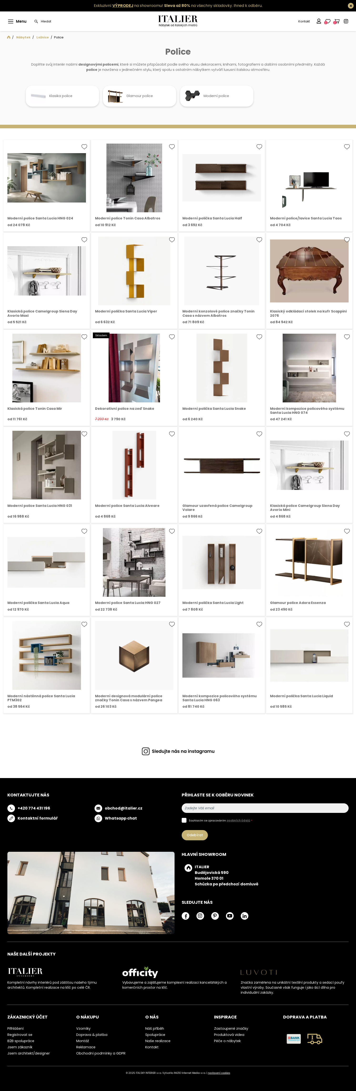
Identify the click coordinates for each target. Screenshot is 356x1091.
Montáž (82, 1041)
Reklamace (85, 1047)
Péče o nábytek (227, 1041)
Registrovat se (19, 1034)
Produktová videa (229, 1034)
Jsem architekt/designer (28, 1053)
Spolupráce (155, 1034)
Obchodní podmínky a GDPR (100, 1053)
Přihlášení (15, 1028)
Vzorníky (83, 1028)
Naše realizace (157, 1041)
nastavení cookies (219, 1073)
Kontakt (303, 21)
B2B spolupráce (20, 1041)
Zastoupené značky (231, 1028)
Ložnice (42, 37)
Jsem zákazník (19, 1047)
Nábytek (23, 37)
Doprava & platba (91, 1034)
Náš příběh (154, 1028)
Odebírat (195, 835)
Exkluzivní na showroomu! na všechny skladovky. (163, 5)
